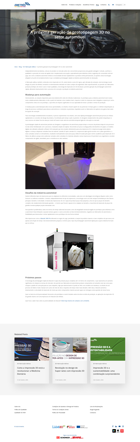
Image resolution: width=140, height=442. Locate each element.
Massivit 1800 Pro (46, 218)
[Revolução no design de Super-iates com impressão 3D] (69, 361)
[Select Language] (120, 5)
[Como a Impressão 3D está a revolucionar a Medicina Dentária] (31, 361)
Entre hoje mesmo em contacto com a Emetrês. (75, 301)
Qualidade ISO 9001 (20, 412)
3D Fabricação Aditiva (66, 26)
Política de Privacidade (58, 412)
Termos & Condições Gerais (60, 409)
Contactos (93, 412)
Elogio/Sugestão (94, 409)
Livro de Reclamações (96, 406)
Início (16, 67)
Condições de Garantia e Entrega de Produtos (65, 406)
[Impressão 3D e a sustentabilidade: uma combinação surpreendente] (107, 361)
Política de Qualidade (20, 409)
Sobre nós (17, 406)
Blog (20, 67)
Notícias (78, 26)
